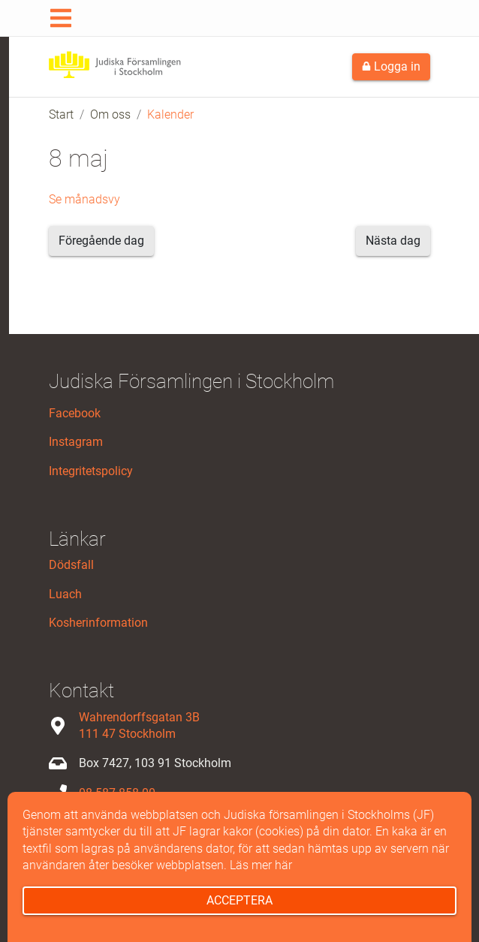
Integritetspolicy (91, 471)
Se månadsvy (84, 199)
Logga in (391, 66)
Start (61, 114)
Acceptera (239, 900)
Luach (65, 594)
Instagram (76, 442)
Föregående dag (101, 240)
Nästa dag (393, 240)
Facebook (75, 413)
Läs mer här (261, 865)
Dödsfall (71, 565)
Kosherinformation (98, 622)
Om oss (110, 114)
